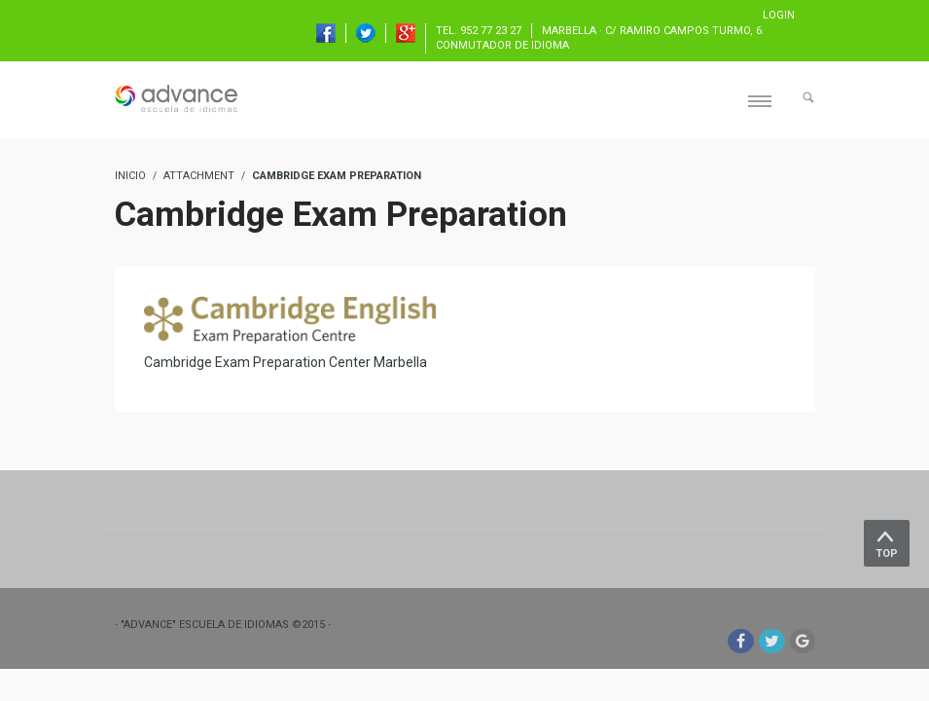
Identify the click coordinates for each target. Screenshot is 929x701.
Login (779, 15)
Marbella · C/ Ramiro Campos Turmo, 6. (653, 30)
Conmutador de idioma (502, 45)
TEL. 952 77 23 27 (478, 30)
